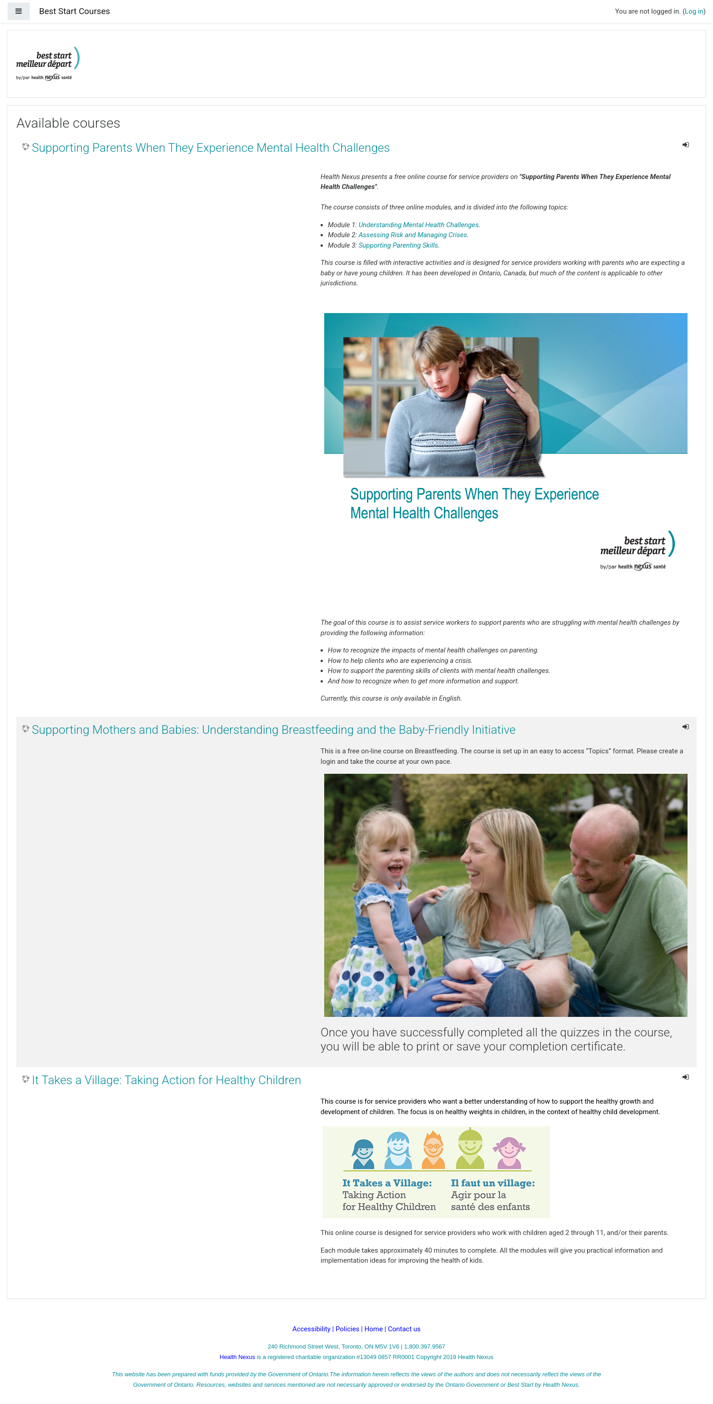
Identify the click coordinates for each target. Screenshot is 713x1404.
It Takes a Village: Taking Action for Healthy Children (166, 1080)
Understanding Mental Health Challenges (419, 225)
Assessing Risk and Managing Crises (413, 235)
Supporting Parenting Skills (398, 245)
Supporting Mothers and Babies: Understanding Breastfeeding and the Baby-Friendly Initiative (274, 730)
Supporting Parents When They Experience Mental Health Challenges (211, 147)
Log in (694, 11)
